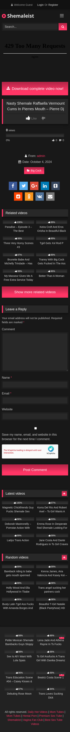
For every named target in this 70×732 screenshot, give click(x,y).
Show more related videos (35, 292)
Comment (8, 329)
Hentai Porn (30, 715)
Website (7, 409)
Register (53, 4)
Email (6, 393)
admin (41, 155)
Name (7, 377)
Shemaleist (18, 15)
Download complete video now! (35, 89)
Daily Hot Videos (38, 711)
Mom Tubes (57, 711)
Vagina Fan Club (33, 719)
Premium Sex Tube (50, 715)
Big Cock (34, 170)
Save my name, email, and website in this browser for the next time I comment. (29, 437)
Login (40, 4)
